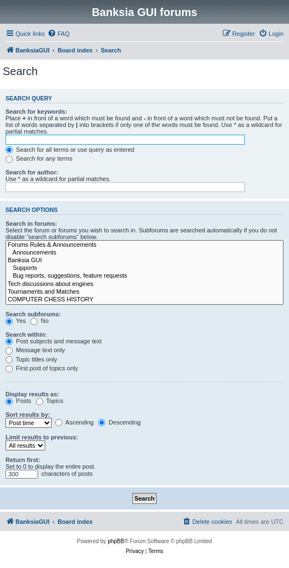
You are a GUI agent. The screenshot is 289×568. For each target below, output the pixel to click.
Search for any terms (39, 158)
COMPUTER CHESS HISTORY (144, 300)
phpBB (116, 541)
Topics (49, 400)
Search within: (26, 334)
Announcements (144, 253)
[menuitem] (58, 33)
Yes (16, 320)
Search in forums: (31, 223)
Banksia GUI (144, 260)
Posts (18, 400)
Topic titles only (31, 359)
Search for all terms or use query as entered (70, 149)
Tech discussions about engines (144, 284)
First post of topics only (42, 368)
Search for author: (32, 172)
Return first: (23, 459)
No (39, 320)
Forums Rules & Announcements (144, 245)
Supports (144, 268)
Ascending (74, 422)
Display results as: (32, 394)
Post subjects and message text (53, 341)
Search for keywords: (36, 111)
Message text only (35, 350)
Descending (119, 422)
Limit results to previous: (42, 437)
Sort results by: (28, 414)
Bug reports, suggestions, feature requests (144, 276)
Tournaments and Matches (144, 292)
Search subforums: (33, 314)
